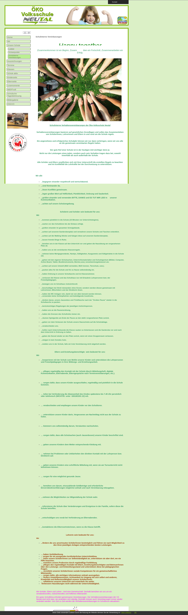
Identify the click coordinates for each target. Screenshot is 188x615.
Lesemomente (13, 85)
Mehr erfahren (126, 612)
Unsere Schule (13, 45)
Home (10, 37)
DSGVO (10, 104)
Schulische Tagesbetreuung (14, 94)
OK (135, 612)
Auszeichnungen (14, 61)
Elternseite (12, 81)
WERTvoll (11, 89)
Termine (10, 65)
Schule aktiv (12, 73)
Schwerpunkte (14, 52)
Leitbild (11, 49)
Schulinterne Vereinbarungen (15, 56)
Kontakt (113, 2)
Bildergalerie (12, 100)
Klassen (10, 69)
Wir (8, 41)
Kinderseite (12, 77)
